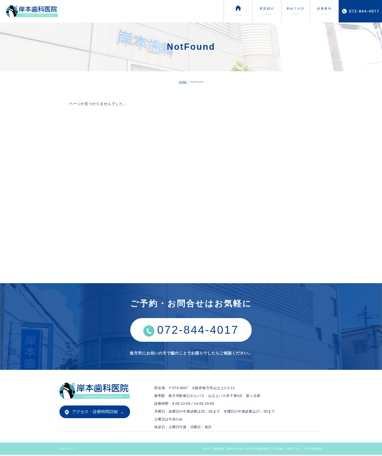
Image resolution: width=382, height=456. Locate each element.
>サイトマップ (68, 449)
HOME (183, 82)
